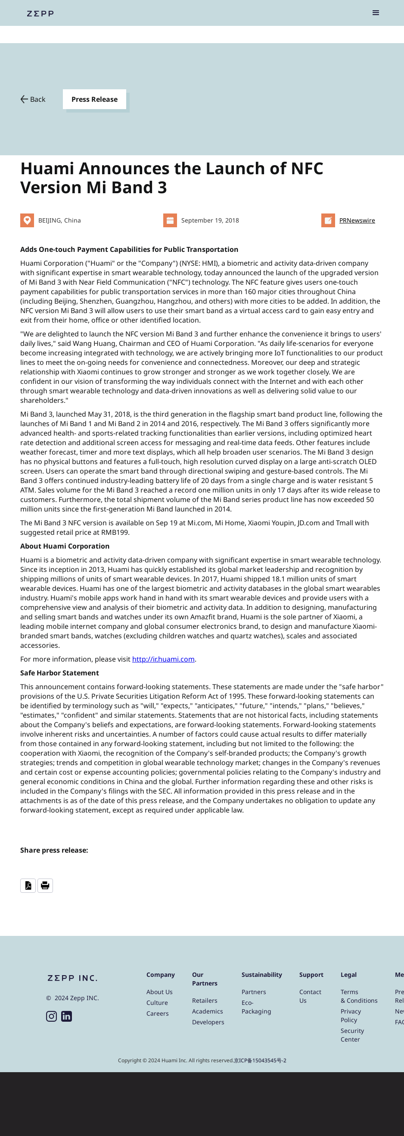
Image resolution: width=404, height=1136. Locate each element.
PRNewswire (357, 220)
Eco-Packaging (256, 1006)
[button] (376, 13)
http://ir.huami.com (163, 659)
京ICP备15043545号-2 (260, 1060)
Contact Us (310, 996)
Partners (254, 992)
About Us (159, 992)
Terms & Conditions (359, 996)
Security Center (352, 1034)
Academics (207, 1011)
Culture (157, 1002)
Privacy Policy (351, 1015)
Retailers (205, 1000)
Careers (157, 1013)
